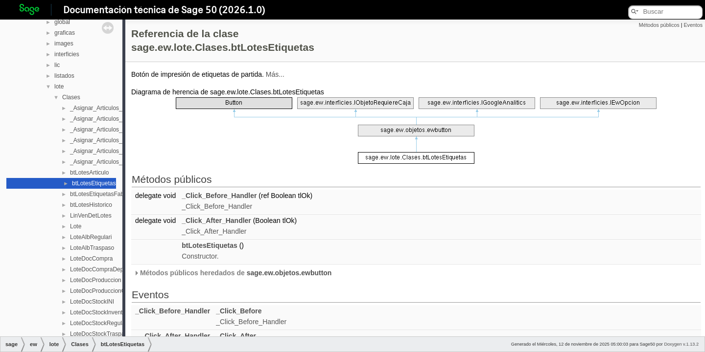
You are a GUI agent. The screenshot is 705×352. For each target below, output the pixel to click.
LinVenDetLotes (91, 215)
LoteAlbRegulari (91, 237)
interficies (66, 54)
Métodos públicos (659, 25)
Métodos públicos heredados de (232, 273)
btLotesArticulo (89, 172)
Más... (275, 74)
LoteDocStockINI (92, 301)
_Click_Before (238, 311)
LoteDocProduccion (95, 280)
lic (57, 65)
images (63, 43)
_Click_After (236, 336)
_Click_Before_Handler (219, 195)
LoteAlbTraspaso (92, 247)
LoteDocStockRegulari (99, 323)
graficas (64, 32)
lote (59, 86)
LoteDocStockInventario (101, 312)
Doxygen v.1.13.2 (681, 344)
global (62, 22)
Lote (75, 226)
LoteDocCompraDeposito (103, 269)
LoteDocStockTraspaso (100, 333)
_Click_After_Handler (216, 220)
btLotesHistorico (91, 204)
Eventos (693, 25)
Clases (71, 97)
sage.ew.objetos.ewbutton (289, 273)
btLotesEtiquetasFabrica (101, 194)
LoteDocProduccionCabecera (108, 290)
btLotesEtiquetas (94, 183)
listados (64, 75)
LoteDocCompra (91, 258)
